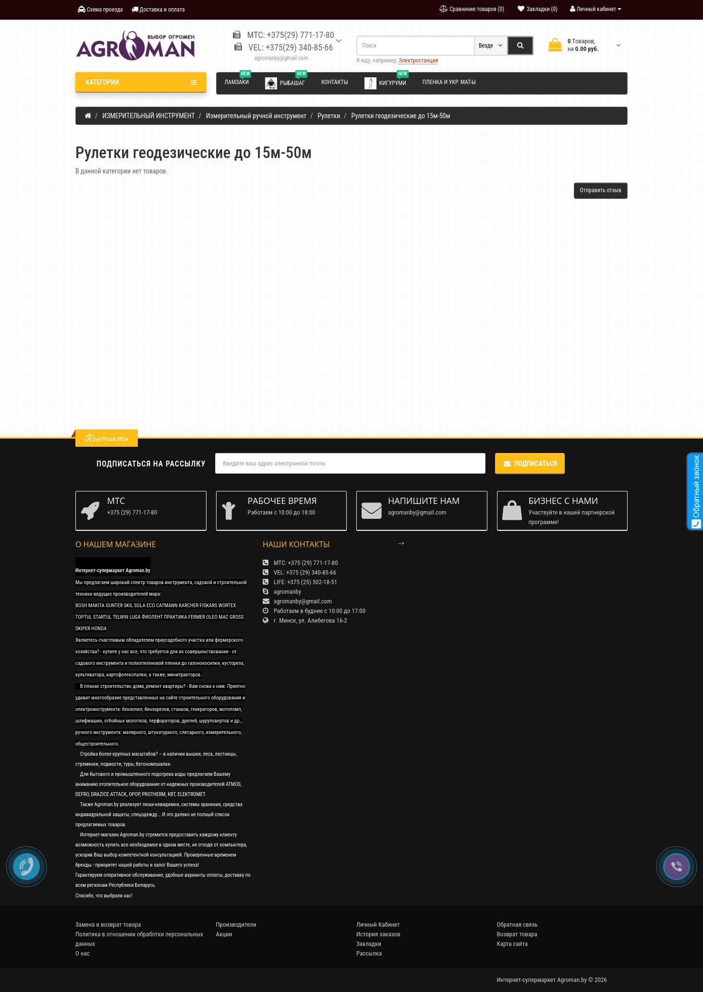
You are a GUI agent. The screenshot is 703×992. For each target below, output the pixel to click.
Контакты (334, 82)
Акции (224, 934)
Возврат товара (517, 934)
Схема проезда (100, 9)
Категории (140, 82)
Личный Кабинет (378, 924)
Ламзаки (238, 81)
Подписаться (530, 463)
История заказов (378, 934)
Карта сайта (512, 943)
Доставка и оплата (158, 9)
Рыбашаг (286, 82)
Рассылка (369, 953)
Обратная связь (517, 924)
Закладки (368, 943)
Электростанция (418, 60)
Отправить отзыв (600, 190)
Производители (236, 924)
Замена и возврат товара (108, 924)
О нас (82, 953)
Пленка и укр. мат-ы (449, 82)
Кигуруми (386, 82)
